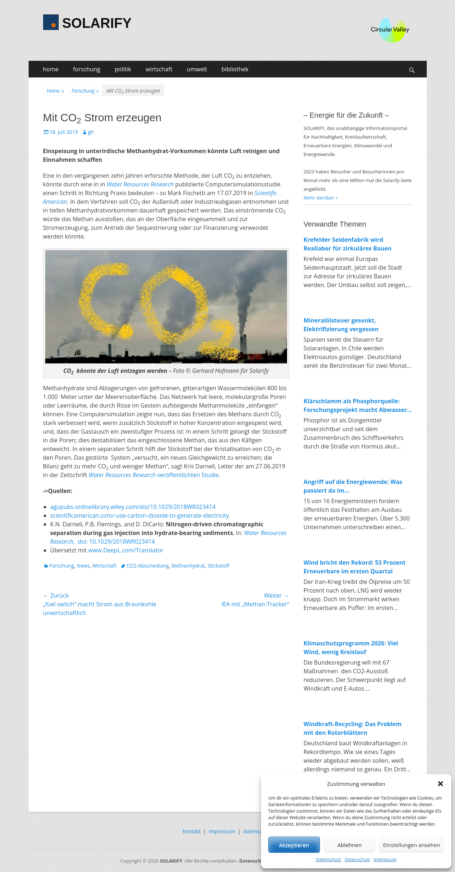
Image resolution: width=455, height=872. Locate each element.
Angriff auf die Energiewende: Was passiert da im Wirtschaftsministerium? (353, 486)
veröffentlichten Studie (154, 475)
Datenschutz (328, 859)
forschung (86, 69)
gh (91, 132)
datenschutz (257, 831)
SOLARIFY (97, 23)
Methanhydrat (188, 565)
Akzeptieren (294, 844)
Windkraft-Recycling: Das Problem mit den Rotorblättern (353, 728)
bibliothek (235, 69)
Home (55, 90)
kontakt (192, 831)
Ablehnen (349, 844)
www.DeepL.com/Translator (126, 550)
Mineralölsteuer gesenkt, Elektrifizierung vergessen (341, 324)
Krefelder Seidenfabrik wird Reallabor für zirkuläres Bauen (348, 244)
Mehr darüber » (321, 197)
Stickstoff (218, 565)
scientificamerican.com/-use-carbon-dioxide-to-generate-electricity (139, 515)
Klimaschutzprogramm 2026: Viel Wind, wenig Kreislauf (351, 647)
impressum (222, 831)
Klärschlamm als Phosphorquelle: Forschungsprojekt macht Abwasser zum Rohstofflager (355, 405)
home (51, 69)
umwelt (197, 69)
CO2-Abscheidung (148, 565)
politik (123, 69)
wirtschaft (159, 69)
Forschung (85, 90)
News (83, 565)
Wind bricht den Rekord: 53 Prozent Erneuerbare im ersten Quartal (355, 567)
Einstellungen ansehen (411, 844)
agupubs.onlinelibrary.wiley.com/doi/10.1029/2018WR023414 (133, 507)
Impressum (385, 859)
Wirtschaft (104, 565)
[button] (440, 783)
